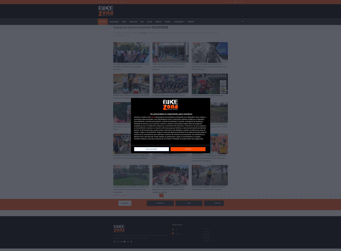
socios (153, 117)
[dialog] (170, 125)
